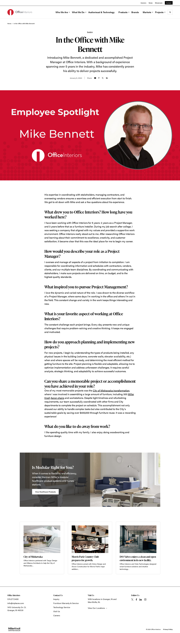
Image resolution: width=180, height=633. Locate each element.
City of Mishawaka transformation (111, 390)
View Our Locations (96, 608)
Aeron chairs (57, 398)
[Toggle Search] (170, 12)
